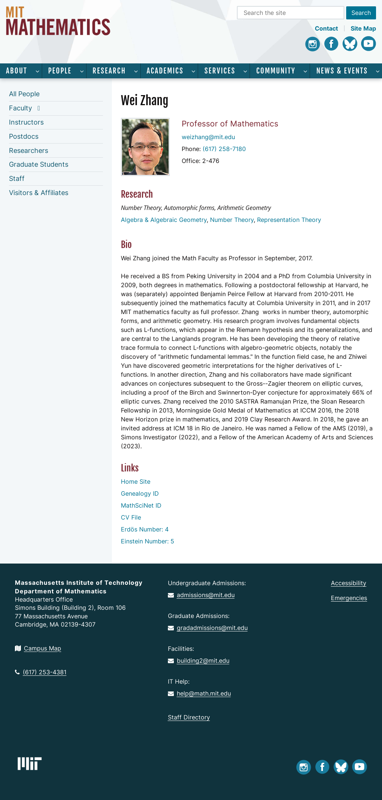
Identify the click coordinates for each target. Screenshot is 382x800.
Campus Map (38, 648)
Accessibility (348, 583)
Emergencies (349, 598)
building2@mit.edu (198, 660)
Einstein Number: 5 (147, 541)
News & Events (342, 70)
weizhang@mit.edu (208, 137)
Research (109, 70)
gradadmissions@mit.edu (208, 627)
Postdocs (23, 136)
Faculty (20, 108)
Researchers (28, 150)
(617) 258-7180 (224, 149)
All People (24, 94)
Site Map (363, 28)
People (60, 70)
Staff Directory (189, 717)
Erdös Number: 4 (145, 529)
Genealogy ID (140, 493)
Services (219, 70)
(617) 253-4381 (40, 672)
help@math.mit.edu (199, 693)
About (16, 70)
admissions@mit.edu (201, 595)
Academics (165, 70)
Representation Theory (289, 219)
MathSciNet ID (141, 505)
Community (275, 70)
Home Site (135, 481)
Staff (17, 178)
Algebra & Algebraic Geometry (164, 219)
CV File (131, 517)
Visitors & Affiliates (38, 193)
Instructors (26, 122)
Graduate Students (38, 164)
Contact (326, 28)
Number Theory (232, 219)
